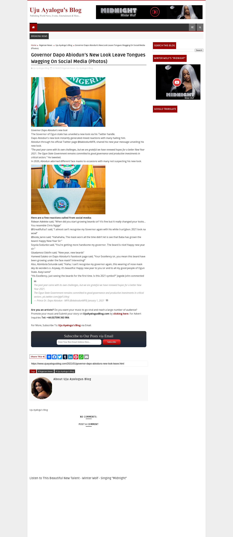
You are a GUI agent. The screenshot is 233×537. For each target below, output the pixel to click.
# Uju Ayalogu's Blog (65, 371)
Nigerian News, (69, 68)
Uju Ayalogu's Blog (64, 45)
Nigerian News (45, 45)
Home (33, 45)
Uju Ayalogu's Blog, (84, 68)
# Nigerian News (45, 371)
